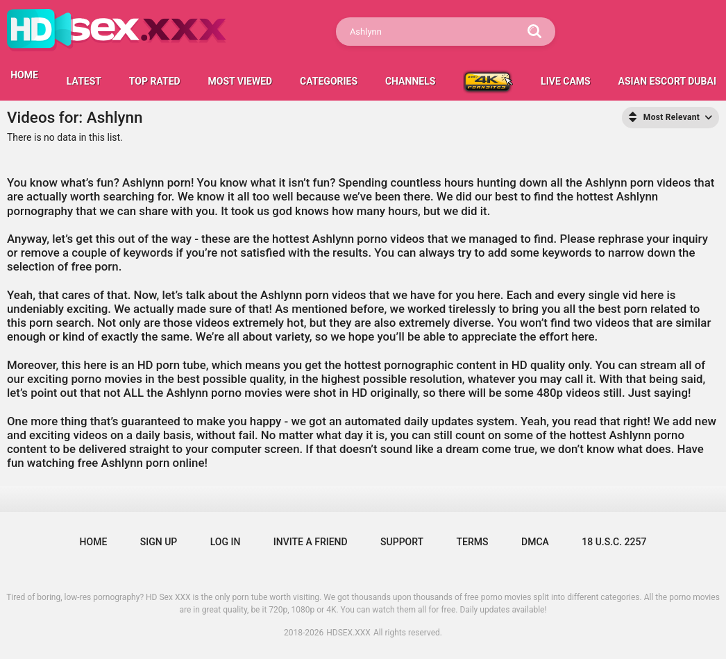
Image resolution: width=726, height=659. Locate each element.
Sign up (158, 541)
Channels (410, 81)
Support (401, 541)
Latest (84, 81)
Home (94, 541)
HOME (24, 74)
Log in (225, 541)
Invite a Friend (310, 541)
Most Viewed (240, 81)
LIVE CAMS (566, 81)
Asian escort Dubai (667, 81)
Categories (328, 81)
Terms (473, 541)
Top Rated (154, 81)
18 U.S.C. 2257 (614, 541)
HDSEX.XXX (348, 632)
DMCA (535, 541)
